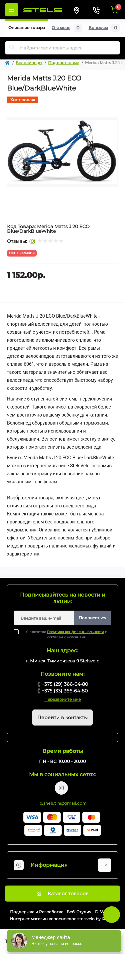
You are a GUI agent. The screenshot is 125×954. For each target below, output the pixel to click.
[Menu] (11, 9)
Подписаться (92, 617)
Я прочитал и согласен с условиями (64, 634)
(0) (32, 241)
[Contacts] (96, 9)
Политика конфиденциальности (75, 632)
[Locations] (76, 9)
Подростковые (63, 62)
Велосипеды (29, 62)
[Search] (12, 47)
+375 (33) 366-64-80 (65, 691)
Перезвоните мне (62, 699)
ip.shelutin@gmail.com (62, 803)
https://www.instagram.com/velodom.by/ (61, 788)
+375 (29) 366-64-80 (65, 684)
